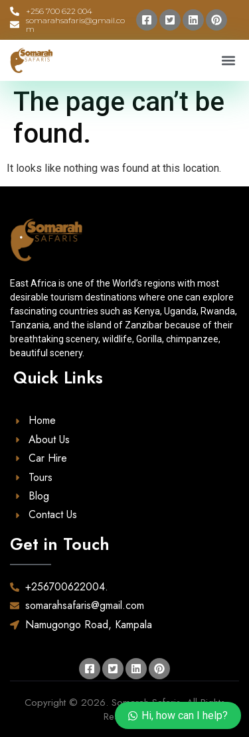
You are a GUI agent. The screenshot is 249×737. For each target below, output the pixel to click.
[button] (228, 61)
